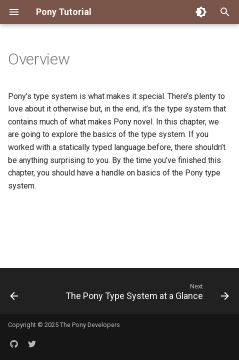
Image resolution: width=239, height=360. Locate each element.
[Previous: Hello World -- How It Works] (14, 294)
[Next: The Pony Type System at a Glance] (146, 294)
